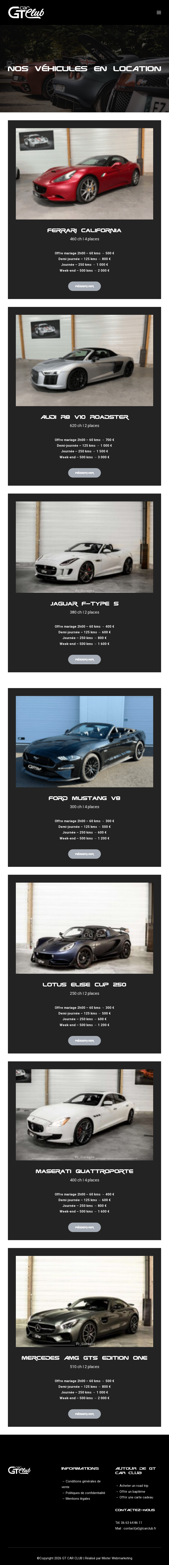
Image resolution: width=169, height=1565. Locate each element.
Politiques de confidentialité (85, 1493)
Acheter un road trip (134, 1486)
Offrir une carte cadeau (136, 1497)
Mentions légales (78, 1499)
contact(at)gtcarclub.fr (140, 1528)
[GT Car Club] (26, 12)
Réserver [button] (84, 286)
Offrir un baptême (132, 1492)
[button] (159, 12)
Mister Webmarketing (117, 1558)
